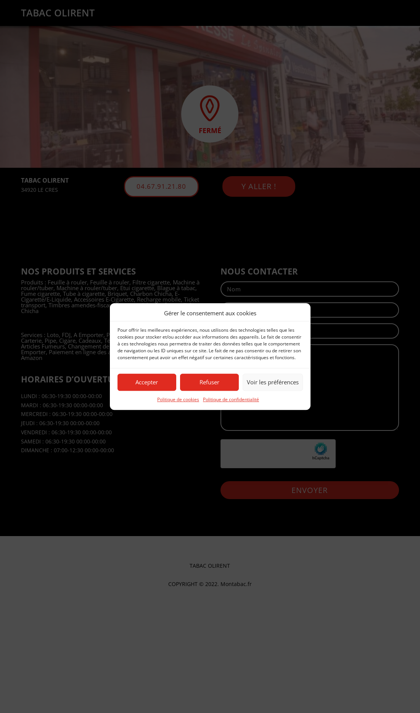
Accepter (146, 382)
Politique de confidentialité (231, 399)
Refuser (209, 382)
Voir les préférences (273, 382)
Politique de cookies (178, 399)
